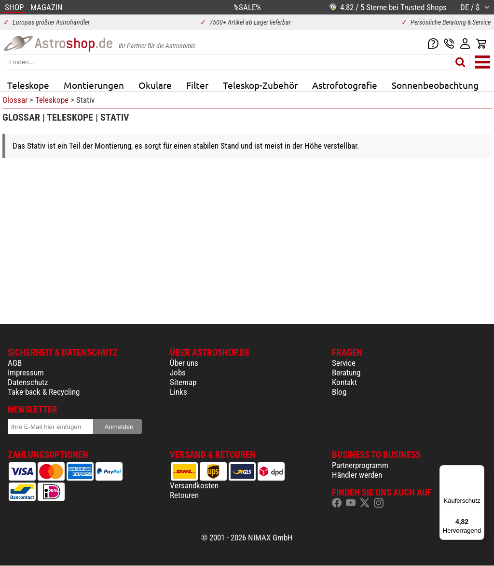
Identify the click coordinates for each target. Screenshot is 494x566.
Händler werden (357, 475)
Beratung (346, 372)
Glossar (14, 100)
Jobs (178, 372)
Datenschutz (28, 382)
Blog (339, 392)
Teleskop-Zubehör (260, 85)
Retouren (184, 495)
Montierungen (94, 85)
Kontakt (344, 382)
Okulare (155, 85)
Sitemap (183, 382)
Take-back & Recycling (44, 392)
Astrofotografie (344, 85)
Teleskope (28, 85)
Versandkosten (194, 485)
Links (178, 392)
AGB (15, 363)
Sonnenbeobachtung (435, 85)
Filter (197, 85)
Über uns (184, 363)
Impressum (26, 372)
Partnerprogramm (360, 465)
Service (344, 363)
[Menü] (478, 471)
